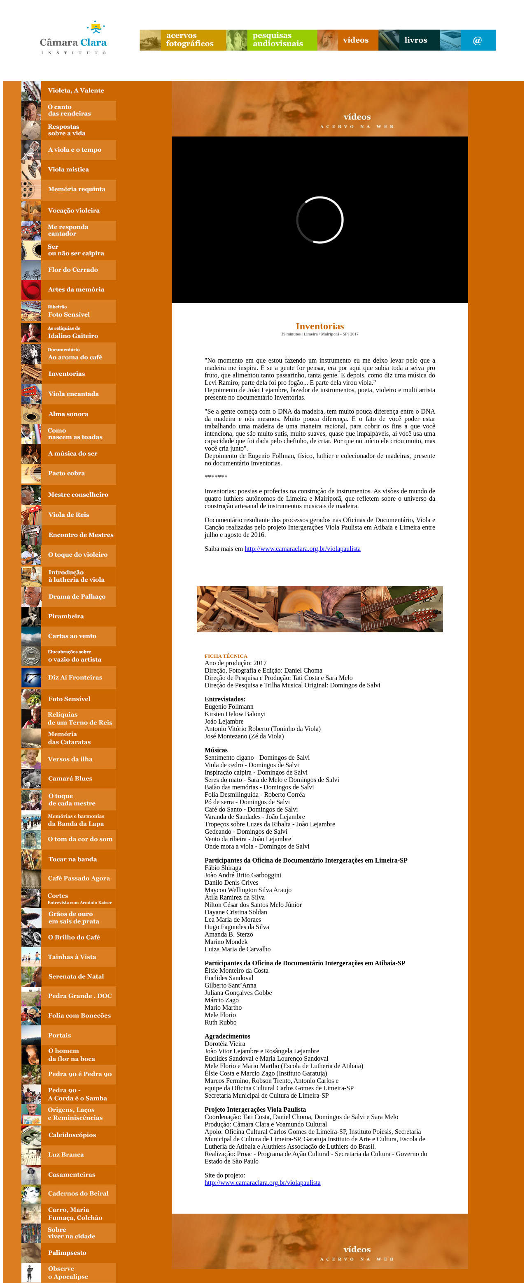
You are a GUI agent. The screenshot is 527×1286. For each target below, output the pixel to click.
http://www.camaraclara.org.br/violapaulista (303, 548)
